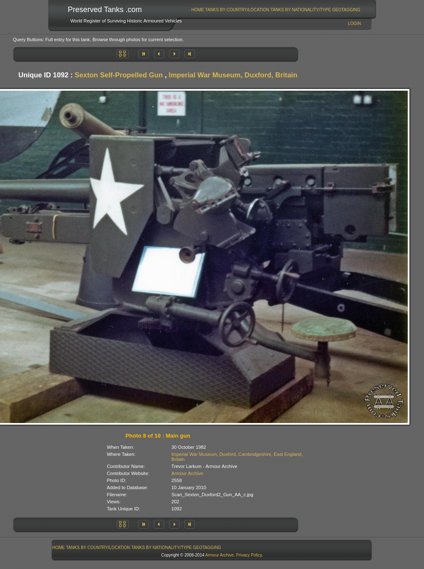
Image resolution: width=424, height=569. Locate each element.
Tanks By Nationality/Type (300, 9)
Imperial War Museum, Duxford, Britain (233, 75)
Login (354, 23)
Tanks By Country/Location (237, 9)
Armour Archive (187, 473)
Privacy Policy (249, 555)
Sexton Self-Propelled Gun (119, 75)
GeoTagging (346, 9)
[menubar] (276, 9)
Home (198, 9)
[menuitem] (198, 9)
